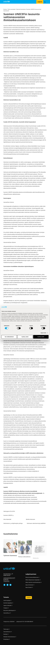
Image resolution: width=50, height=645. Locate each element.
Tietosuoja (5, 629)
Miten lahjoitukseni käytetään (33, 580)
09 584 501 (5, 579)
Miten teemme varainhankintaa (33, 582)
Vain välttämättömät (9, 336)
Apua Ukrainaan (29, 585)
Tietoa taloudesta (24, 560)
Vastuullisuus (6, 613)
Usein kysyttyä (6, 600)
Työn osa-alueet (11, 9)
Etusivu (5, 9)
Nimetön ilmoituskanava (9, 636)
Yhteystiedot (6, 581)
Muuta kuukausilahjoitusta (32, 577)
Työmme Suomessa (20, 9)
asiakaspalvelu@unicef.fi (9, 578)
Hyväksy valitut (25, 336)
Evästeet (5, 634)
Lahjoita (39, 2)
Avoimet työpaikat (7, 603)
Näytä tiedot (43, 332)
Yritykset (5, 608)
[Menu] (45, 2)
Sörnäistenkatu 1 (7, 574)
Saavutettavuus (7, 631)
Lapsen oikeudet (7, 605)
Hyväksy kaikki (41, 336)
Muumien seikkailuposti (9, 610)
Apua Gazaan (29, 587)
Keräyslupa (6, 639)
